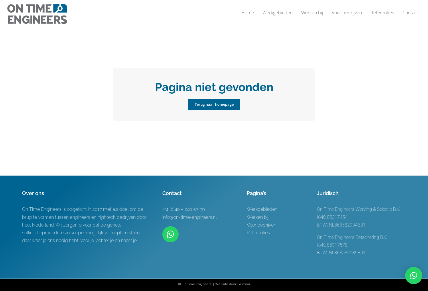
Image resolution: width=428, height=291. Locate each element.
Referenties (258, 232)
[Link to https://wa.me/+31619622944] (170, 234)
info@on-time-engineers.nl (189, 217)
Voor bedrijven (261, 225)
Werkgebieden (262, 209)
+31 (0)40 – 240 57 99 (183, 209)
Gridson (243, 284)
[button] (413, 275)
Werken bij (258, 217)
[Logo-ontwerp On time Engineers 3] (37, 6)
